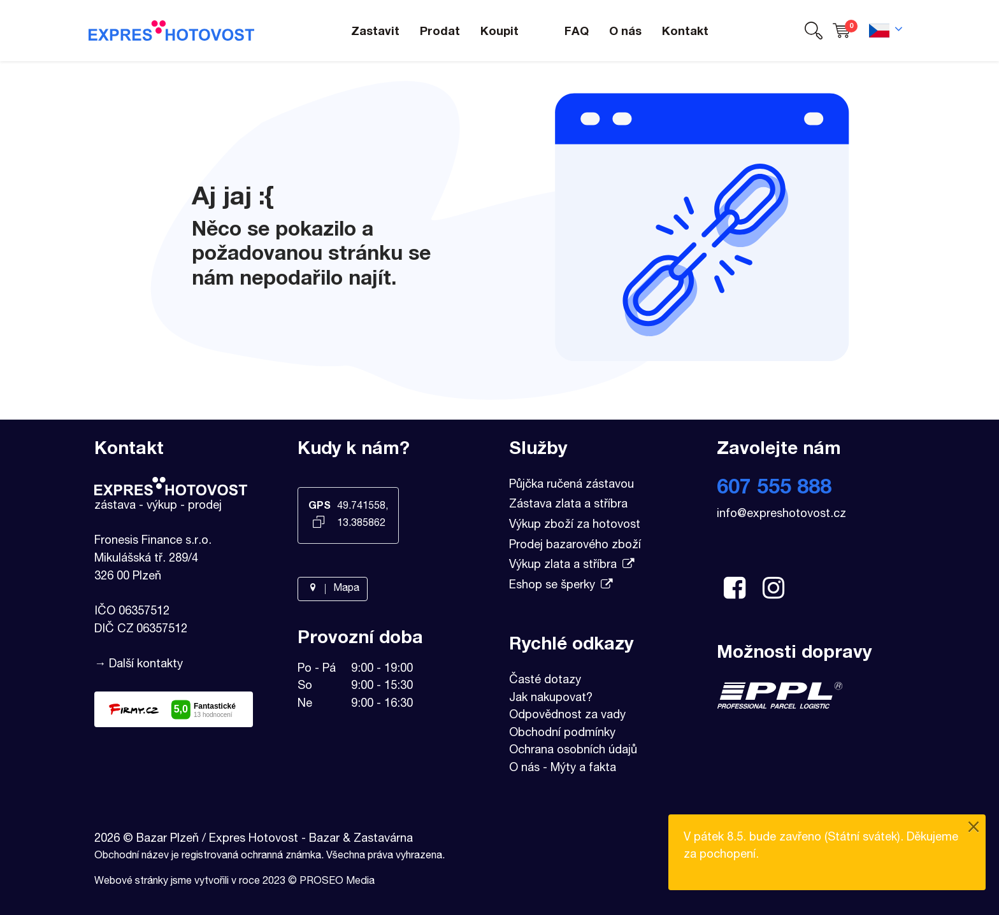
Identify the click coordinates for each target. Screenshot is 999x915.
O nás (524, 768)
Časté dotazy (545, 680)
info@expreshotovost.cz (781, 514)
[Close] (974, 829)
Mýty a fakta (583, 768)
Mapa (332, 589)
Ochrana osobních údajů (573, 750)
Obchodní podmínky (562, 733)
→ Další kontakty (138, 664)
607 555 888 (774, 489)
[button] (814, 31)
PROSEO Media (337, 882)
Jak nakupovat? (551, 698)
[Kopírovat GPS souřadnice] (319, 523)
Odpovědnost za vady (567, 715)
